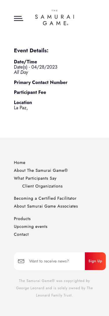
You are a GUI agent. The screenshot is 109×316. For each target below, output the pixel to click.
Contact (21, 234)
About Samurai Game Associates (46, 206)
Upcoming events (31, 226)
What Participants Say (35, 178)
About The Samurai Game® (41, 170)
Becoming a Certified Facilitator (45, 198)
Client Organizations (42, 186)
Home (20, 162)
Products (22, 219)
